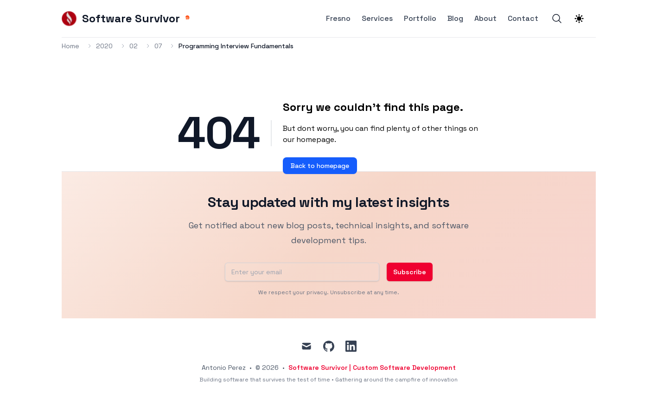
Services (377, 18)
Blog (455, 18)
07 (158, 46)
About (485, 18)
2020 (104, 46)
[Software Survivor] (126, 18)
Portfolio (420, 18)
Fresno (338, 18)
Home (70, 46)
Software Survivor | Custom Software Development (372, 367)
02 (133, 46)
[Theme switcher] (579, 18)
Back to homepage (320, 165)
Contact (523, 18)
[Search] (556, 18)
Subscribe (409, 272)
